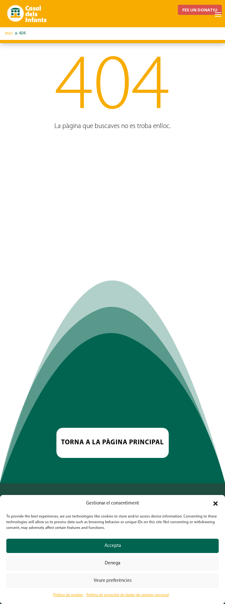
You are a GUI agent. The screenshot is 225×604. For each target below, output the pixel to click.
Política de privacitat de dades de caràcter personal (127, 595)
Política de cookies (68, 595)
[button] (215, 503)
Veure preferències (113, 580)
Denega (112, 563)
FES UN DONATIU (199, 10)
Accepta (112, 545)
